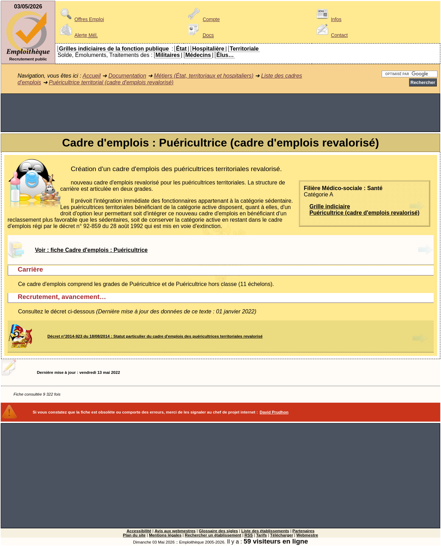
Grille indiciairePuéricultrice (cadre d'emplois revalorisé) (364, 209)
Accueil (92, 76)
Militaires (168, 55)
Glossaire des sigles (218, 531)
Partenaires (303, 531)
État (181, 49)
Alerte (78, 35)
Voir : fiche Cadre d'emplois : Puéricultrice (91, 250)
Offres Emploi (81, 19)
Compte (203, 19)
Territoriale (244, 49)
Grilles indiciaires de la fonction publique (114, 49)
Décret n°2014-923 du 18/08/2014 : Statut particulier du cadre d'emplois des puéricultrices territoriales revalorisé (155, 336)
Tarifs (261, 535)
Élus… (225, 55)
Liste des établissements (265, 531)
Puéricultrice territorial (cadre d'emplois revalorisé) (111, 82)
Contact (331, 35)
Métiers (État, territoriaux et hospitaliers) (204, 76)
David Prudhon (274, 412)
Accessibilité (138, 531)
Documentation (127, 76)
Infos (327, 19)
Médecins (198, 55)
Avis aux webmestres (175, 531)
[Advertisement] (220, 113)
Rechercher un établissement (213, 535)
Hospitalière (208, 49)
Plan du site (134, 535)
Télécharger (281, 535)
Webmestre (307, 535)
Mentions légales (165, 535)
